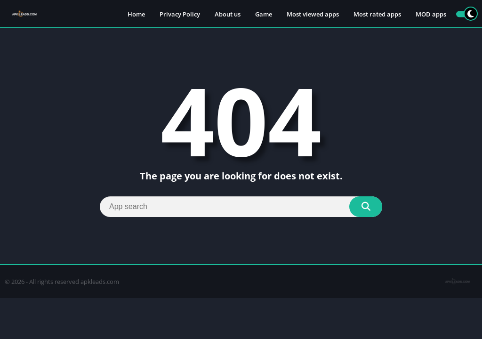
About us (228, 14)
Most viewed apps (313, 14)
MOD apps (431, 14)
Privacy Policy (180, 14)
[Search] (241, 206)
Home (136, 14)
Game (263, 14)
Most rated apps (377, 14)
